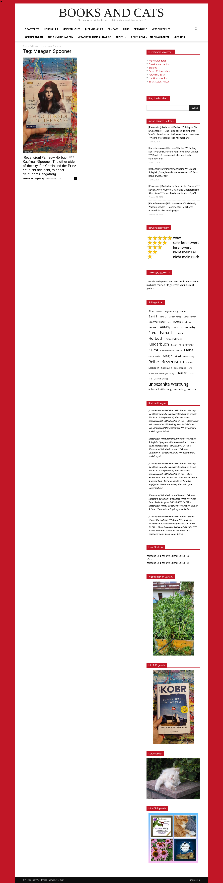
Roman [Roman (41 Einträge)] (189, 362)
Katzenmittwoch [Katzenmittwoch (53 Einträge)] (174, 338)
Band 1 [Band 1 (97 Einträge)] (153, 316)
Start (25, 46)
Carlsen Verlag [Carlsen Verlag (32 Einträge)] (174, 316)
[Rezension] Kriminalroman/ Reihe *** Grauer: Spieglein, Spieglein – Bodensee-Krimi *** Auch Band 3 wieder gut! (173, 172)
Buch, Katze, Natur (159, 81)
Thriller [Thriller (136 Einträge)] (181, 373)
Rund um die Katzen (60, 37)
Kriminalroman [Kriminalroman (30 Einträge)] (167, 351)
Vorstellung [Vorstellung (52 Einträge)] (180, 389)
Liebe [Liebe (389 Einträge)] (188, 350)
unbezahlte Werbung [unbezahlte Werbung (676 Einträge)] (169, 384)
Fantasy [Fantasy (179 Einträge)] (164, 327)
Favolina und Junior (159, 64)
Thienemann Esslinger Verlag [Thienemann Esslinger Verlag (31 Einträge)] (161, 373)
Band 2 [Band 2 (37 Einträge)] (162, 316)
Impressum (195, 880)
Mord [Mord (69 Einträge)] (178, 356)
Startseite (32, 29)
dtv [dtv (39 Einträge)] (169, 322)
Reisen (121, 37)
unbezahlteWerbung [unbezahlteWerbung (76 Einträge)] (160, 389)
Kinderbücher (71, 29)
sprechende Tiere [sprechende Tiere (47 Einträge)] (183, 367)
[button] (196, 29)
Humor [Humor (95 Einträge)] (178, 333)
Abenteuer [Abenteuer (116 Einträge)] (155, 311)
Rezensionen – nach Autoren (150, 37)
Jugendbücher (94, 29)
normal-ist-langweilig (33, 178)
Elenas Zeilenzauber (159, 71)
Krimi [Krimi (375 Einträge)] (153, 350)
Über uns (180, 37)
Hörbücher (51, 29)
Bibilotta (153, 67)
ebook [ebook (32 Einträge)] (188, 322)
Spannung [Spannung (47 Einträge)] (166, 367)
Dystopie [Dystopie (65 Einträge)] (178, 321)
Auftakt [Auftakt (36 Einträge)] (183, 311)
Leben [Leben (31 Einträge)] (179, 350)
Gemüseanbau (34, 37)
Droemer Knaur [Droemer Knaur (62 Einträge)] (157, 321)
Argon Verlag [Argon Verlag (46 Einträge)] (171, 311)
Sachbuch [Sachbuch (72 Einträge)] (154, 367)
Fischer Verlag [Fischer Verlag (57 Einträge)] (188, 327)
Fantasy (113, 29)
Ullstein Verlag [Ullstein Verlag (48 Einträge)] (161, 378)
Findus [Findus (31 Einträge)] (175, 327)
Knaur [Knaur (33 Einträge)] (174, 345)
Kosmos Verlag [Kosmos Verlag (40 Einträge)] (186, 344)
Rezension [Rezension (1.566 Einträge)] (172, 361)
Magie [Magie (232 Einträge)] (167, 356)
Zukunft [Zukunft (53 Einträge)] (192, 389)
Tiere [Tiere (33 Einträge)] (191, 373)
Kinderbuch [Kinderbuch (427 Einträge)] (159, 344)
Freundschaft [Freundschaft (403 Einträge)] (160, 332)
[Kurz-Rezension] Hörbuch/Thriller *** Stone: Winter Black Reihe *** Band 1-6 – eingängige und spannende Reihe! (173, 530)
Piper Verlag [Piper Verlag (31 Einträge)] (188, 356)
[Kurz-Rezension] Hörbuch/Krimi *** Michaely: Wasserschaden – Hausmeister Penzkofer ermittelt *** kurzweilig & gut (173, 207)
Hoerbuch (28, 152)
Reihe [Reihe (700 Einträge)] (154, 362)
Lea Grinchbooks (158, 78)
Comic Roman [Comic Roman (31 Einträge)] (190, 316)
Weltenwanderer (157, 60)
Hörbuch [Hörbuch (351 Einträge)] (156, 338)
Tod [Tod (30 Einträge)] (150, 379)
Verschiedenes (161, 29)
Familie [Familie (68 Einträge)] (152, 327)
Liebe (126, 29)
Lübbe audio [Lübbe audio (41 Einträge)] (154, 356)
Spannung (140, 29)
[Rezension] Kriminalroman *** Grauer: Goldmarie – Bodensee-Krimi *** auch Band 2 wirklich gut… (172, 453)
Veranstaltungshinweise (94, 37)
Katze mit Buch (157, 74)
